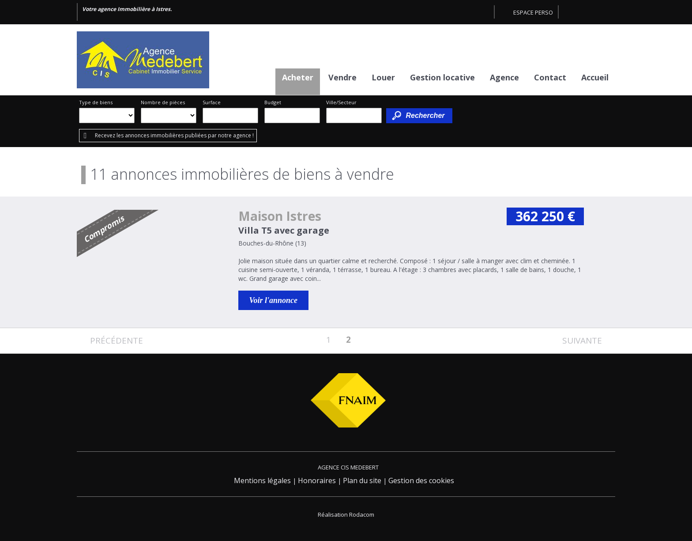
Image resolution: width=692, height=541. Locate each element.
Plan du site (362, 480)
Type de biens (96, 102)
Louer (383, 77)
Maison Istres (279, 216)
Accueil (595, 77)
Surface (212, 102)
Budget (272, 102)
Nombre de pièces (163, 102)
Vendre (342, 77)
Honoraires (317, 480)
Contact (550, 77)
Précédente (116, 340)
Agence (504, 77)
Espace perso (533, 12)
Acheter (297, 77)
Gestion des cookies (421, 480)
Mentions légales (262, 480)
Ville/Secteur (341, 102)
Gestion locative (442, 77)
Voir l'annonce (273, 300)
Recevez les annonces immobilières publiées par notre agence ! (174, 135)
